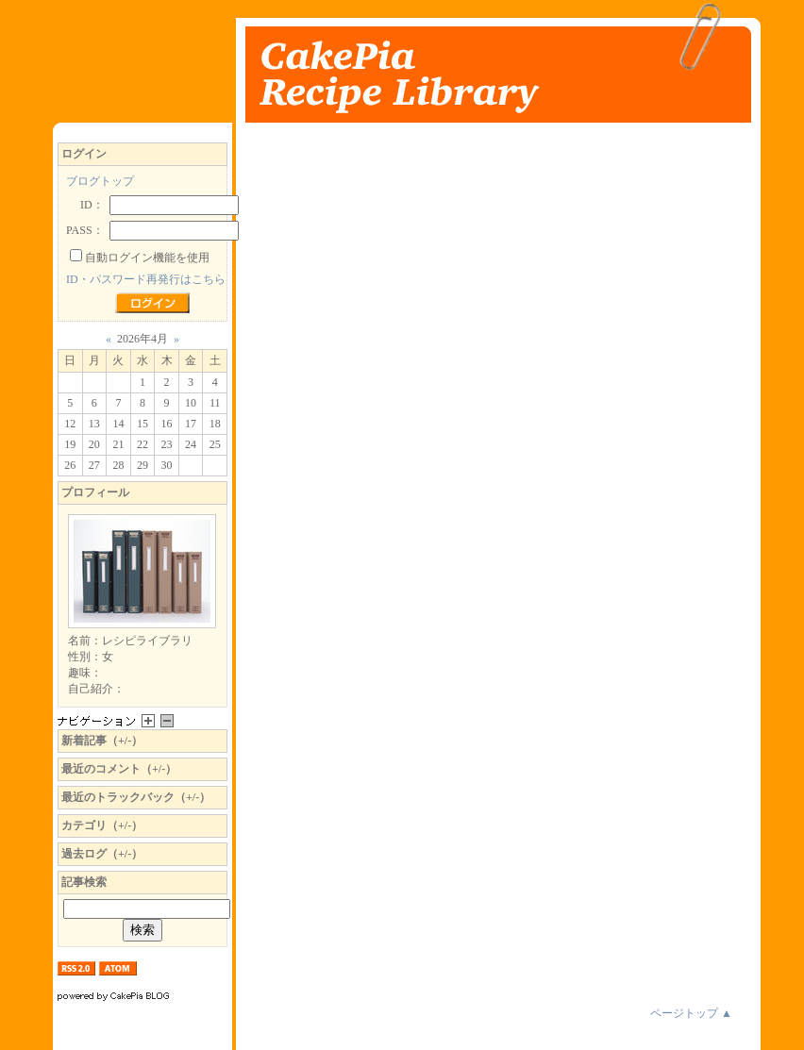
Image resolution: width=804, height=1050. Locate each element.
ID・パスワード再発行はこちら (146, 279)
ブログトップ (100, 181)
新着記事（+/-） (101, 740)
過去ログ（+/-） (101, 853)
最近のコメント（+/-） (118, 768)
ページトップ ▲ (691, 1013)
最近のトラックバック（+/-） (135, 797)
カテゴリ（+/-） (101, 825)
